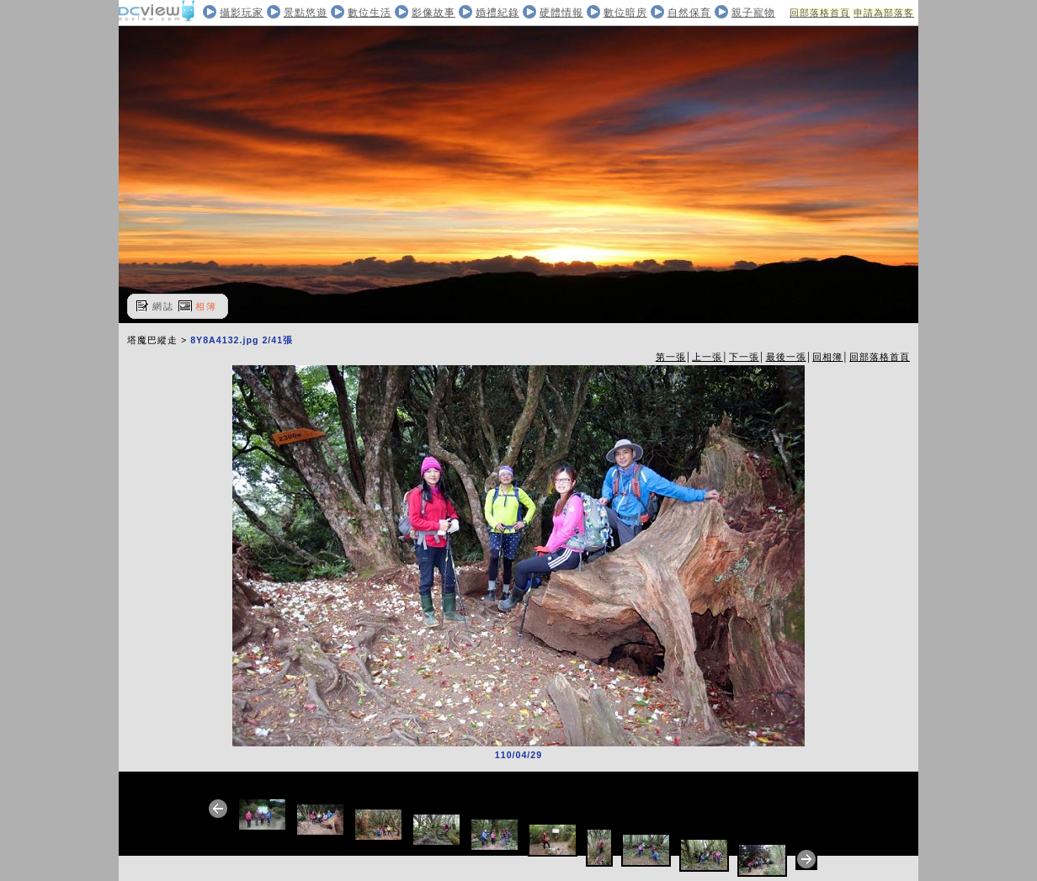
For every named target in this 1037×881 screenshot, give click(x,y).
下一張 (744, 357)
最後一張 (786, 357)
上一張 (707, 357)
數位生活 (369, 13)
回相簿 (827, 357)
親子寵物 (753, 13)
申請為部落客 (884, 13)
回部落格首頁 (820, 13)
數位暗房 (625, 13)
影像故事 (433, 13)
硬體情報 (561, 13)
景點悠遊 (305, 13)
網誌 (163, 306)
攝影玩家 (241, 13)
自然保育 (689, 13)
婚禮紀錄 (497, 13)
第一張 (671, 357)
